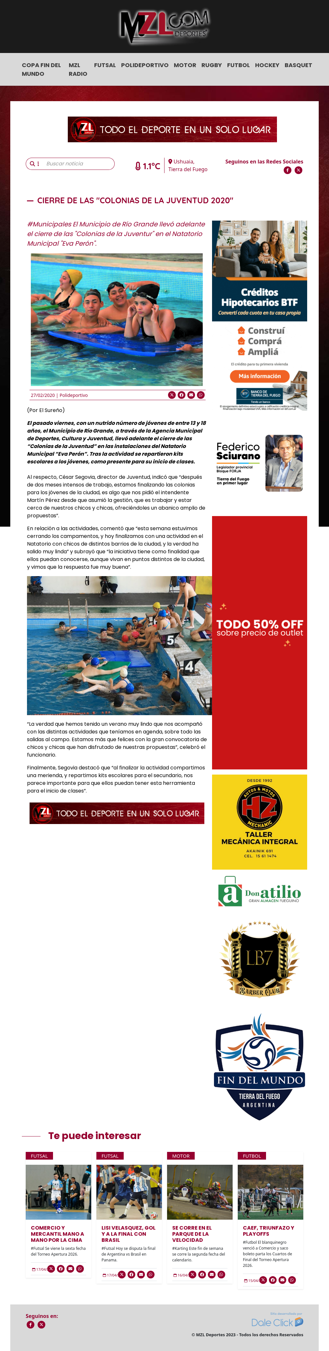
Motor (185, 65)
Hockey (267, 65)
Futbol (238, 65)
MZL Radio (78, 69)
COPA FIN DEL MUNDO (41, 69)
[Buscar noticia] (78, 164)
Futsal (105, 65)
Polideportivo (145, 65)
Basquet (298, 65)
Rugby (211, 65)
